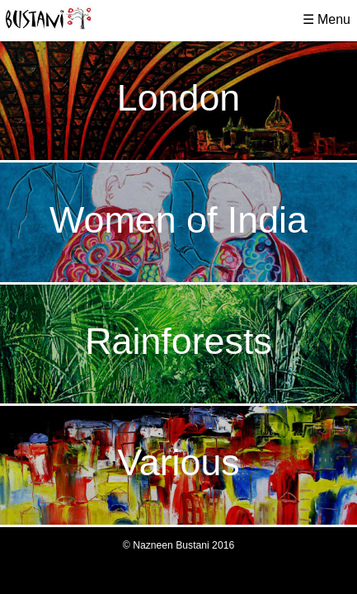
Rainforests (178, 340)
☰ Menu (326, 19)
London (178, 97)
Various (178, 462)
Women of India (178, 219)
